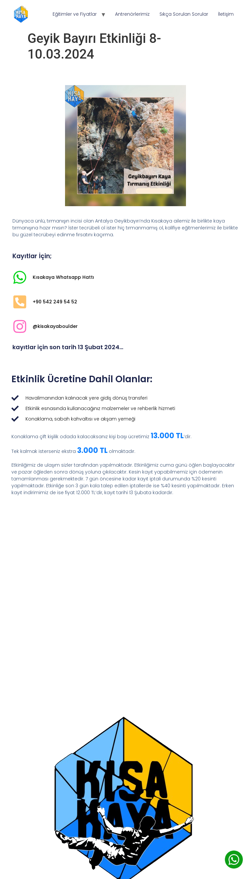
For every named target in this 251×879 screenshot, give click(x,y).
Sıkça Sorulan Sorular (183, 14)
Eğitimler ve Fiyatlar (75, 14)
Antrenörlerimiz (132, 14)
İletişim (226, 14)
